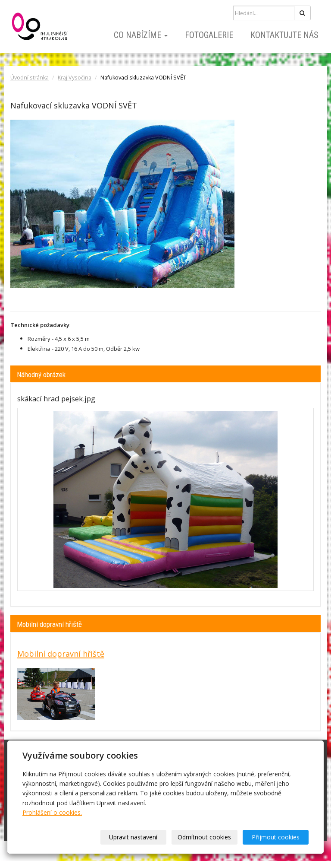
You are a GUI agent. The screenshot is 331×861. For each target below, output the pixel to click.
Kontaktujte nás (284, 35)
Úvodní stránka (29, 77)
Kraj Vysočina (74, 77)
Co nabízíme (141, 35)
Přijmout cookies (276, 837)
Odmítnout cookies (204, 837)
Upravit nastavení (133, 837)
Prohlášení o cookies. (52, 812)
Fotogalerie (209, 35)
